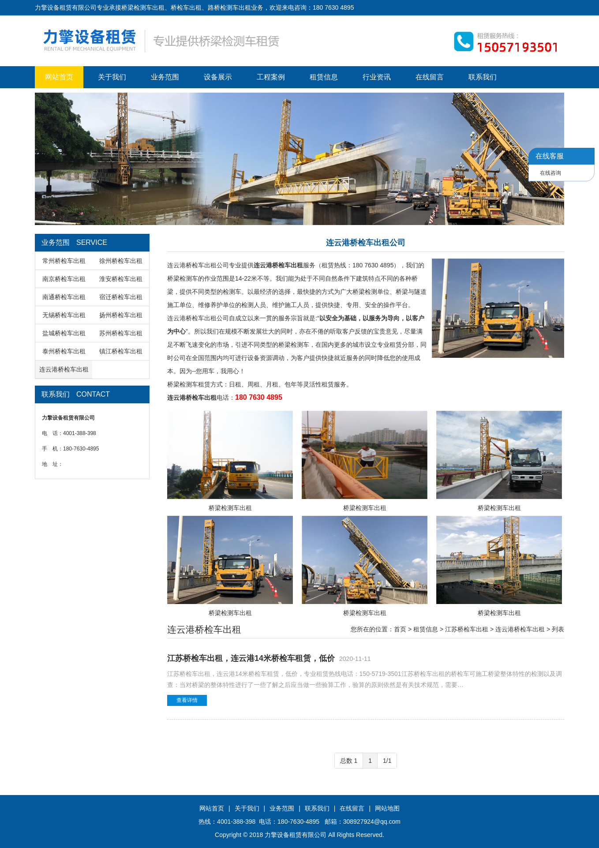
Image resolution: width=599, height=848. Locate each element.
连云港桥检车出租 (64, 369)
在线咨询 (550, 173)
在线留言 (430, 77)
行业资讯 (377, 77)
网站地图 (387, 808)
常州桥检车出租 (64, 260)
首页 (400, 629)
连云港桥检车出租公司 (198, 265)
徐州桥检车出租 (120, 260)
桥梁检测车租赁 (188, 384)
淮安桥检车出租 (120, 278)
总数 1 (349, 760)
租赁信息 (324, 77)
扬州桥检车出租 (120, 315)
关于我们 (112, 77)
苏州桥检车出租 (120, 333)
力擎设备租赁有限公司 (295, 834)
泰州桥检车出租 (64, 351)
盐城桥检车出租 (64, 333)
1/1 (387, 760)
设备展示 (218, 77)
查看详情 (187, 700)
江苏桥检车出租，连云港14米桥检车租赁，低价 (251, 658)
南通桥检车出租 (64, 296)
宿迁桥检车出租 (120, 296)
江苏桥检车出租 (466, 629)
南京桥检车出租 (64, 278)
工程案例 (271, 77)
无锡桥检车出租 (64, 315)
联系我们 (482, 77)
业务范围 (165, 77)
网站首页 (59, 77)
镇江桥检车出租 (120, 351)
